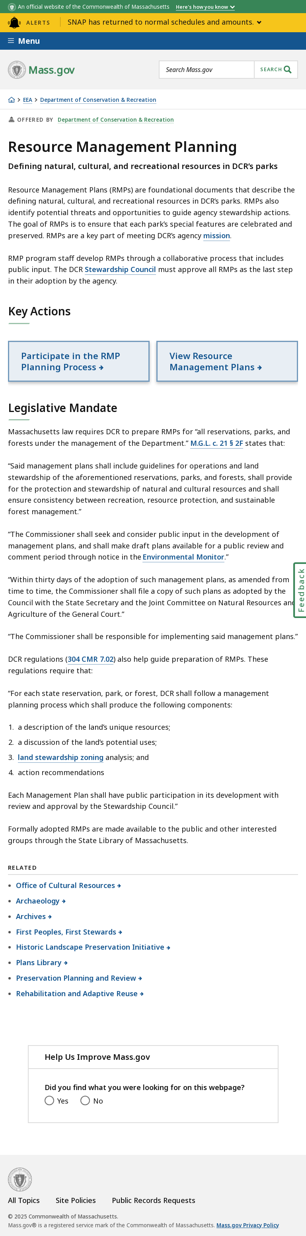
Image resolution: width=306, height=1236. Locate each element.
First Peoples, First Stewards (66, 932)
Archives (31, 916)
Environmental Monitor (183, 557)
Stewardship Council (120, 269)
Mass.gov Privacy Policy (247, 1225)
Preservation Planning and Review (76, 978)
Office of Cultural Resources (65, 885)
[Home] (11, 100)
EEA (27, 100)
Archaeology (38, 901)
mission (216, 235)
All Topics (24, 1200)
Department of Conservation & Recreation (98, 100)
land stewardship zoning (60, 757)
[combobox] (228, 69)
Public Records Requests (153, 1200)
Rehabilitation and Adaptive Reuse (77, 993)
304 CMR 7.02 (90, 659)
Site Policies (76, 1200)
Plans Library (39, 962)
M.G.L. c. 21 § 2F (216, 443)
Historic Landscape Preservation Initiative (90, 947)
